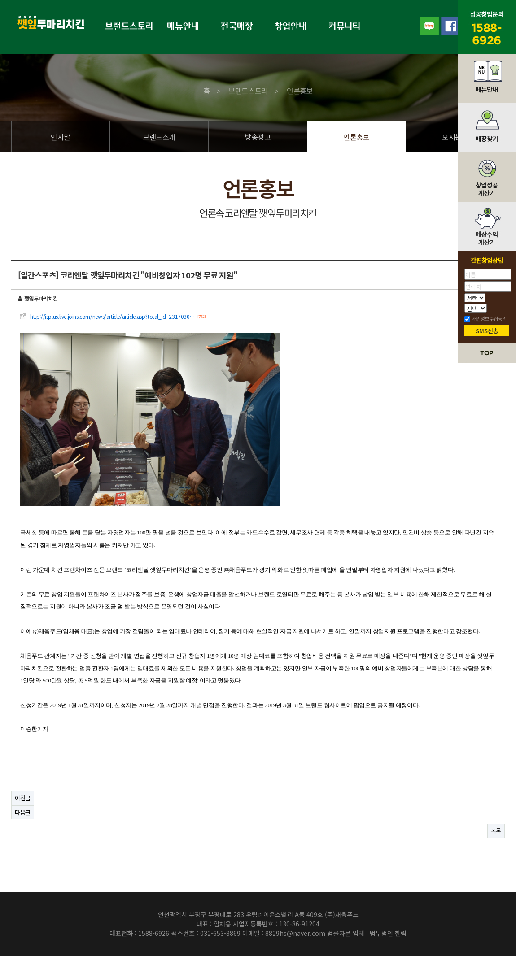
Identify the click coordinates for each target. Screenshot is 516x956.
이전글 (23, 798)
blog (429, 26)
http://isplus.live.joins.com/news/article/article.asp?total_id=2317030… (112, 316)
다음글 (23, 812)
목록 (496, 830)
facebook (449, 26)
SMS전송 (487, 330)
